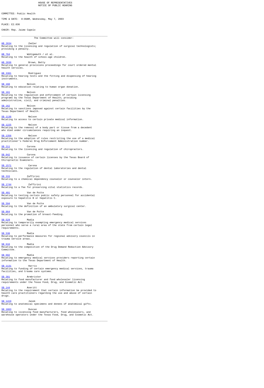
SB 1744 (6, 221)
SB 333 (5, 211)
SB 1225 (6, 149)
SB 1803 (6, 371)
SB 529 (5, 263)
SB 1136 (6, 139)
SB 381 (5, 332)
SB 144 (5, 345)
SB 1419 (6, 361)
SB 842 (5, 185)
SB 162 (5, 126)
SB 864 (5, 253)
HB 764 (5, 65)
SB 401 (5, 231)
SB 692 (5, 306)
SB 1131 (6, 319)
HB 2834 (6, 52)
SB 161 (5, 110)
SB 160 (5, 100)
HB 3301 (6, 87)
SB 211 (5, 175)
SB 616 (5, 292)
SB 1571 (6, 198)
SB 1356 (6, 162)
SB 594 (5, 244)
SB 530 (5, 279)
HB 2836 (6, 74)
